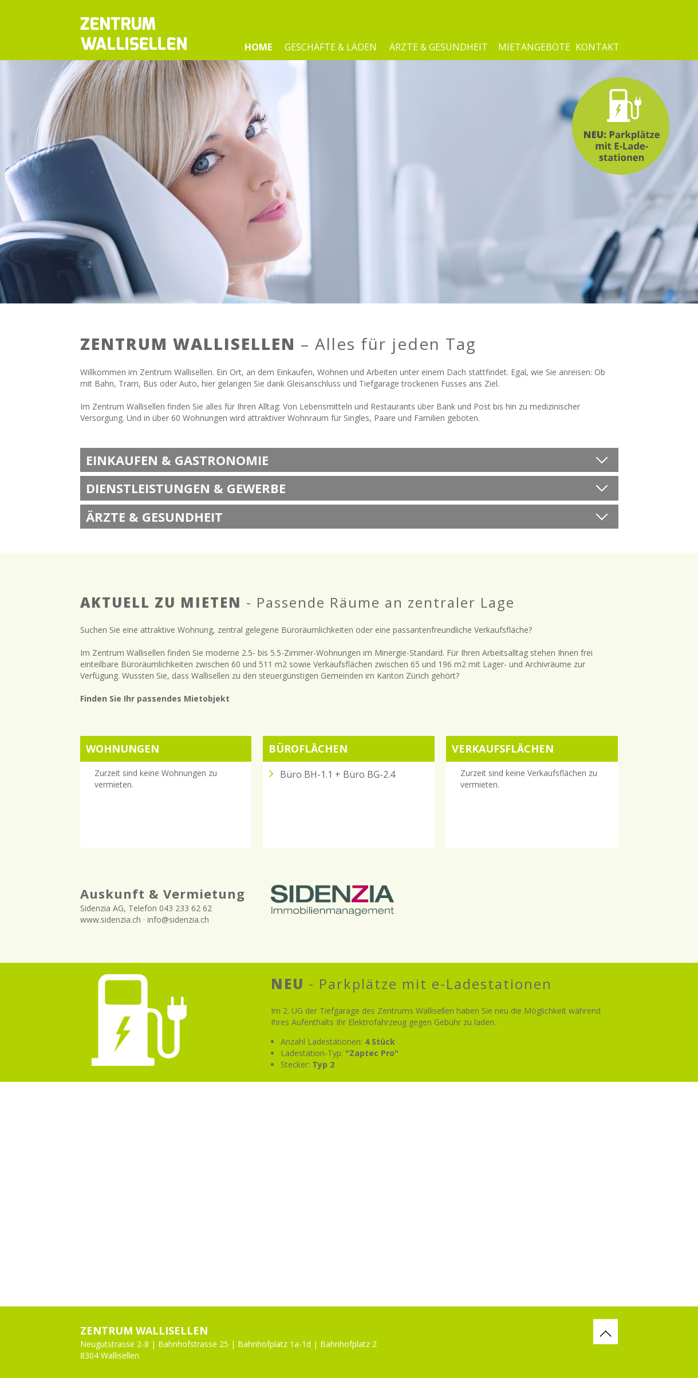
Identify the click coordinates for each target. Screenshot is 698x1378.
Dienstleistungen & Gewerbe (186, 488)
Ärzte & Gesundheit (438, 47)
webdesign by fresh (688, 1337)
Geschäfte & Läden (331, 47)
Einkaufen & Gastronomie (177, 459)
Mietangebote (534, 47)
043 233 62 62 (185, 908)
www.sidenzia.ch (110, 919)
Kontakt (596, 47)
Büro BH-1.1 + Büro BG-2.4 (337, 774)
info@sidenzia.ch (178, 919)
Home (258, 47)
